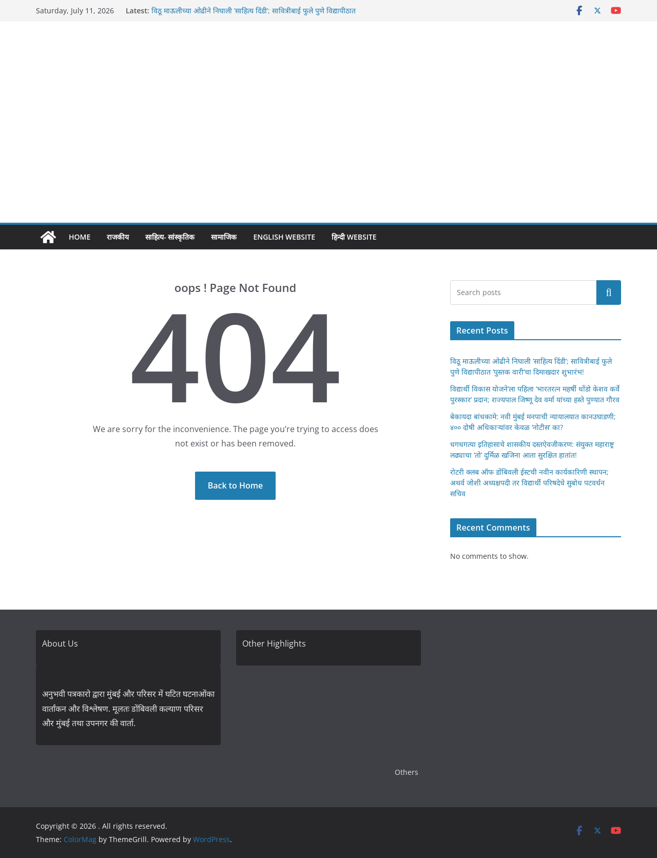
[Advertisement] (328, 146)
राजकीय (118, 237)
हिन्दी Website (354, 237)
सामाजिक (224, 237)
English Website (284, 237)
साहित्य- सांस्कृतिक (170, 237)
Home (79, 237)
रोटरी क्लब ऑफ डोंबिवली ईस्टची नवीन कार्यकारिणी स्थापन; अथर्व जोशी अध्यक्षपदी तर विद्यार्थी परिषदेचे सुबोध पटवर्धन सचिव (529, 482)
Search (608, 292)
